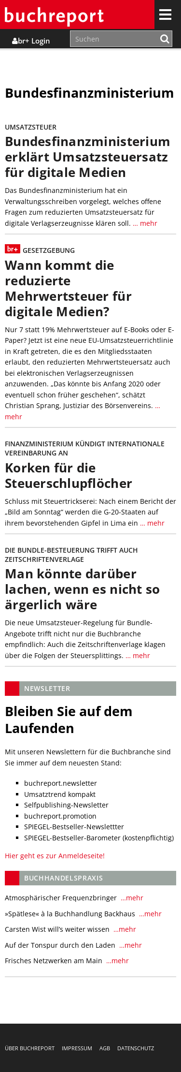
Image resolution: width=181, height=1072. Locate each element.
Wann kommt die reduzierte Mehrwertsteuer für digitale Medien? (68, 288)
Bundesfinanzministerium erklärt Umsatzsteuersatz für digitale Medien (87, 157)
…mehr (131, 897)
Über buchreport (30, 1048)
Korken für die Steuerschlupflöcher (68, 475)
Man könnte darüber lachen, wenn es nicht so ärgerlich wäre (82, 589)
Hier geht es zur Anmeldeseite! (55, 855)
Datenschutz (135, 1048)
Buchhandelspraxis (63, 877)
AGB (104, 1048)
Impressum (77, 1048)
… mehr (144, 223)
